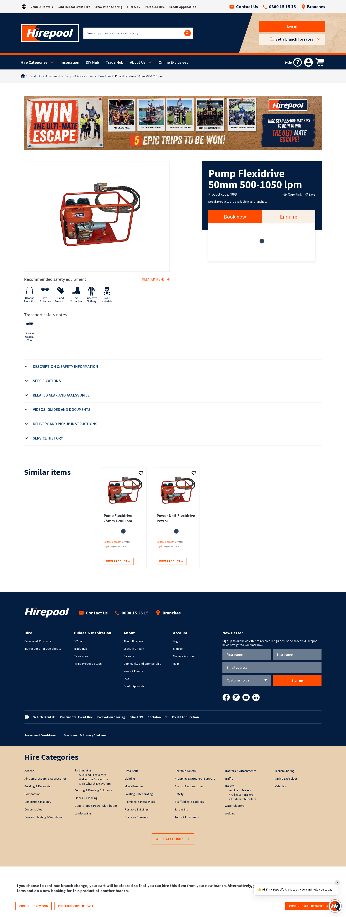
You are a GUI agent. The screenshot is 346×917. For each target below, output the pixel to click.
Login (176, 641)
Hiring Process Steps (88, 664)
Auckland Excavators (92, 775)
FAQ (126, 679)
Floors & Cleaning (86, 798)
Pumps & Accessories (79, 76)
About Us (137, 62)
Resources (81, 656)
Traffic (229, 778)
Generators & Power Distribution (96, 806)
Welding (230, 813)
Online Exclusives (173, 62)
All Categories (173, 839)
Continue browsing (33, 906)
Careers (129, 656)
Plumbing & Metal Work (140, 802)
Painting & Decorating (139, 794)
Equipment (53, 76)
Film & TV (133, 7)
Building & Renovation (38, 786)
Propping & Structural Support (195, 778)
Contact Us (243, 6)
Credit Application (182, 7)
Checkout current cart (75, 906)
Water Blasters (234, 806)
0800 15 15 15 (279, 6)
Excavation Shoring (108, 7)
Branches (313, 6)
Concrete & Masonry (37, 802)
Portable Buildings (137, 809)
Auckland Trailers (240, 790)
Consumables (33, 809)
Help (176, 664)
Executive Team (134, 649)
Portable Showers (137, 817)
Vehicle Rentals (42, 7)
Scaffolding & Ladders (189, 802)
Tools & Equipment (187, 817)
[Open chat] (335, 906)
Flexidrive (104, 76)
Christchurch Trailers (242, 799)
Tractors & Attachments (240, 771)
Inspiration (70, 62)
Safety (179, 794)
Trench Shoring (285, 771)
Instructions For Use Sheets (42, 649)
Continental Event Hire (73, 7)
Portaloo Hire (155, 7)
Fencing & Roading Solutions (93, 790)
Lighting (130, 778)
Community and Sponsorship (142, 664)
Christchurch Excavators (95, 784)
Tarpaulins (181, 809)
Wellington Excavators (93, 779)
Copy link (293, 194)
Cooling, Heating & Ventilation (43, 817)
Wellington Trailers (241, 795)
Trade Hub (114, 62)
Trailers (230, 786)
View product (118, 561)
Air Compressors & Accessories (45, 778)
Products (36, 76)
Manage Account (184, 656)
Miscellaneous (134, 786)
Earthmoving (83, 770)
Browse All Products (37, 641)
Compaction (32, 794)
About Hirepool (133, 641)
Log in (292, 26)
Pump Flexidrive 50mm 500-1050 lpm (139, 76)
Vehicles (280, 786)
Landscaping (83, 813)
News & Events (133, 671)
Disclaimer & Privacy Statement (87, 735)
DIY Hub (92, 62)
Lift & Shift (131, 771)
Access (29, 771)
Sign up (178, 649)
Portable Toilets (185, 771)
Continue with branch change (311, 906)
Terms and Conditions (40, 735)
